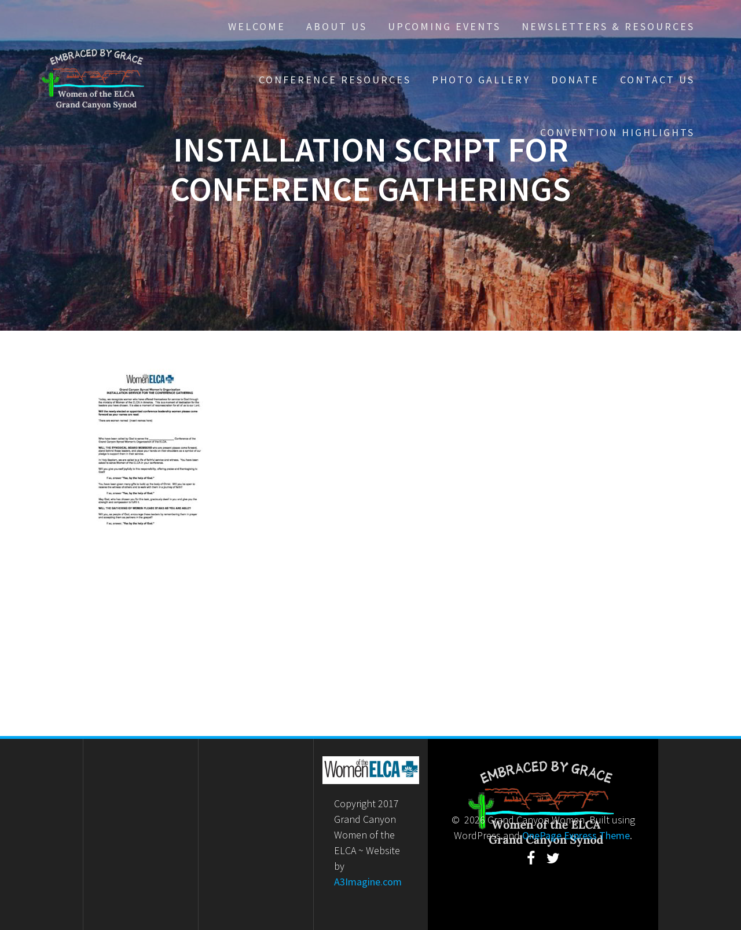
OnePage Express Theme (576, 835)
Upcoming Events (444, 26)
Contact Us (657, 79)
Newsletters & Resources (608, 26)
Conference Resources (335, 79)
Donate (575, 79)
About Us (336, 26)
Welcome (256, 26)
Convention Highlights (617, 132)
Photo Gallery (481, 79)
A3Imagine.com (368, 881)
